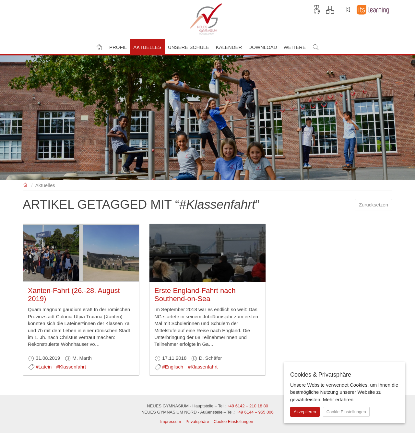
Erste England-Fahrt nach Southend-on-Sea (195, 294)
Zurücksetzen (373, 204)
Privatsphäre (197, 421)
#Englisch (172, 366)
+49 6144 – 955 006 (255, 412)
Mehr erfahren (338, 399)
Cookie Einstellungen (233, 421)
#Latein (44, 366)
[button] (118, 46)
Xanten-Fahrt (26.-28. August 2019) (74, 294)
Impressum (170, 421)
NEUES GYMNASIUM (25, 184)
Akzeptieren (305, 411)
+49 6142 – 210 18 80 (247, 406)
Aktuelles (45, 185)
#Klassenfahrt (71, 366)
